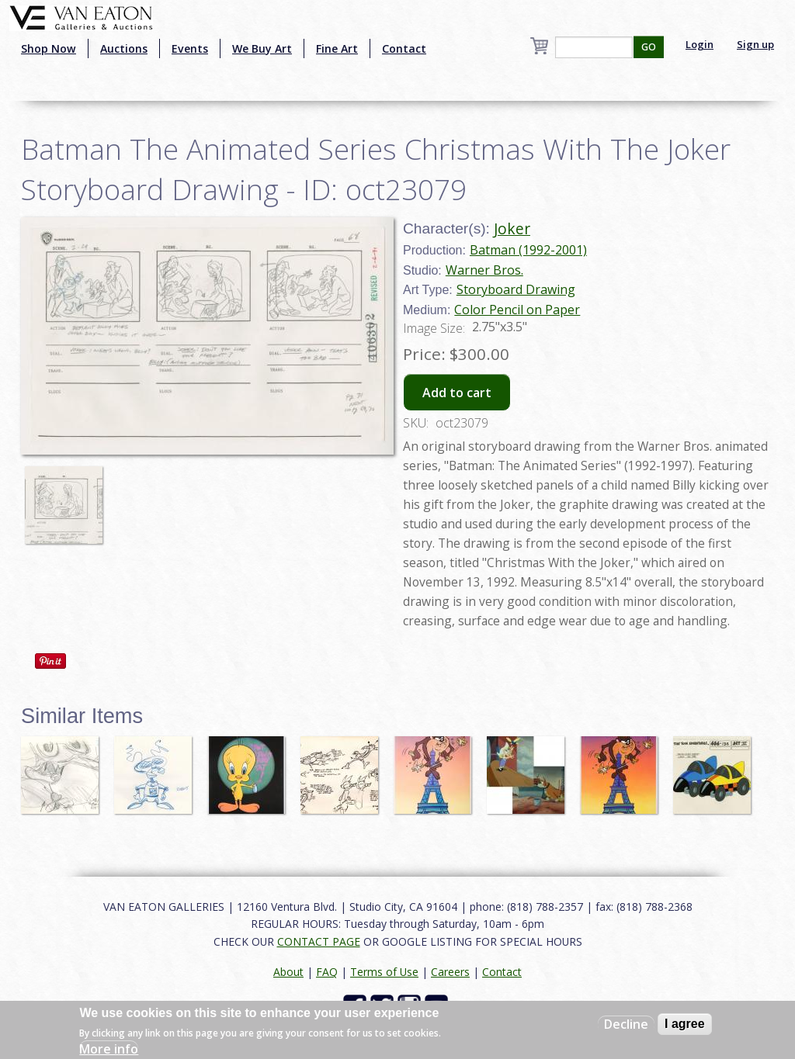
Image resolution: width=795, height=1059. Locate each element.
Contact (404, 48)
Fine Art (337, 48)
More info (108, 1048)
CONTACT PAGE (318, 941)
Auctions (124, 48)
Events (190, 48)
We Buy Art (262, 48)
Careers (450, 971)
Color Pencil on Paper (517, 309)
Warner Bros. (484, 270)
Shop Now (48, 48)
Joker (512, 228)
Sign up (755, 44)
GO (648, 47)
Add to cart (456, 392)
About (288, 971)
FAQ (327, 971)
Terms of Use (384, 971)
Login (699, 44)
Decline (626, 1024)
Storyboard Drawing (516, 289)
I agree (685, 1023)
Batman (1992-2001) (528, 249)
